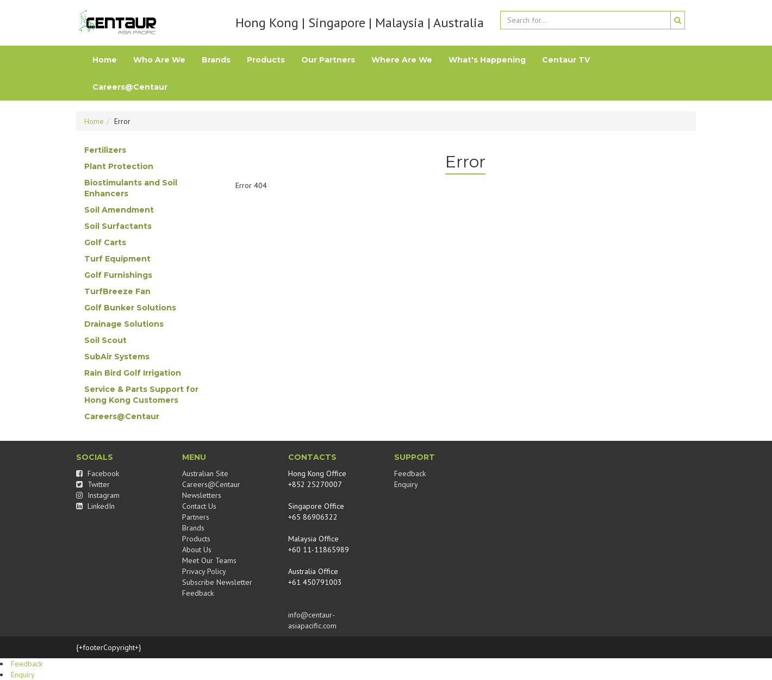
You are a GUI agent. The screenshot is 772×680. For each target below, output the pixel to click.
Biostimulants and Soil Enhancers (130, 188)
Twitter (93, 484)
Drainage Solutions (124, 324)
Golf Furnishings (118, 275)
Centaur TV (566, 60)
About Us (196, 549)
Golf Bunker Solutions (130, 308)
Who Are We (159, 60)
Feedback (198, 593)
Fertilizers (105, 150)
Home (104, 60)
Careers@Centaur (129, 87)
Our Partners (328, 60)
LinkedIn (95, 506)
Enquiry (406, 484)
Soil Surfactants (118, 226)
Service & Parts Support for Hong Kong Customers (141, 394)
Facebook (97, 473)
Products (266, 60)
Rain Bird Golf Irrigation (132, 373)
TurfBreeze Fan (117, 291)
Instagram (98, 495)
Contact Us (199, 506)
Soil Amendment (119, 210)
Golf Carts (105, 242)
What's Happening (487, 60)
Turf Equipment (117, 259)
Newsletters (201, 495)
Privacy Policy (204, 571)
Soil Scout (105, 340)
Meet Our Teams (209, 560)
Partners (195, 517)
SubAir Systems (117, 356)
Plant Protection (118, 166)
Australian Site (205, 473)
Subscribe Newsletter (217, 582)
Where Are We (401, 60)
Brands (216, 60)
